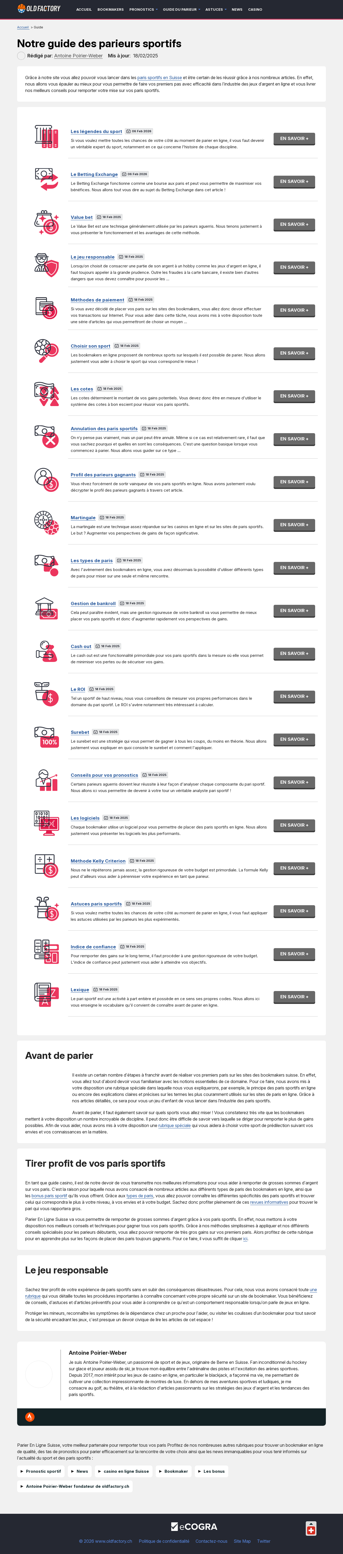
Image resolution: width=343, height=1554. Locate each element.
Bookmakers (111, 9)
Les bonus (214, 1471)
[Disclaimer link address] (194, 1529)
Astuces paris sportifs (96, 904)
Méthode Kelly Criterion (98, 861)
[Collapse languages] (311, 1524)
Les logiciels (85, 818)
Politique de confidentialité (164, 1541)
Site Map (242, 1541)
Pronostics (141, 9)
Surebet (80, 732)
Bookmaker (176, 1471)
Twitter (263, 1541)
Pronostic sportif (43, 1471)
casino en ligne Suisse (126, 1471)
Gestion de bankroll (93, 603)
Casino (255, 9)
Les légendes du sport (96, 131)
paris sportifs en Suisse (159, 77)
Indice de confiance (93, 946)
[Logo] (39, 9)
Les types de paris (92, 560)
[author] (21, 56)
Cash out (81, 646)
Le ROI (78, 689)
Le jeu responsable (93, 257)
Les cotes (82, 389)
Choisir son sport (90, 346)
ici (245, 1238)
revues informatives (269, 1202)
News (237, 9)
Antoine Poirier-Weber (98, 1353)
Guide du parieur (180, 9)
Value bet (82, 217)
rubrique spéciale (174, 1125)
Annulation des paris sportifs (104, 428)
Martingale (83, 517)
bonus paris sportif (49, 1195)
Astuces (214, 9)
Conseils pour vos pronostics (104, 775)
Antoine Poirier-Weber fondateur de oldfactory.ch (77, 1486)
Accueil (84, 9)
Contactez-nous (212, 1541)
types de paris (139, 1195)
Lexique (80, 989)
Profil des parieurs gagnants (103, 474)
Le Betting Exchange (94, 174)
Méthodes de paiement (97, 300)
